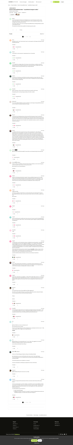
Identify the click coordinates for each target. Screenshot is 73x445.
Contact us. (17, 434)
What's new (57, 423)
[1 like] (15, 157)
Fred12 (13, 189)
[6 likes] (16, 109)
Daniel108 (13, 308)
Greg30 (13, 240)
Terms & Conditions (29, 415)
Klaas (13, 39)
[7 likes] (16, 84)
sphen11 (13, 75)
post (30, 290)
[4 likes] (16, 125)
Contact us (14, 428)
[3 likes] (16, 225)
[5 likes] (16, 96)
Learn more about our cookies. (54, 438)
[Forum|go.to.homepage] (13, 2)
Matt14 (13, 18)
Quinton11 (13, 287)
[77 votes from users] (18, 15)
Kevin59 (13, 62)
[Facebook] (60, 434)
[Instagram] (66, 434)
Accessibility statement (43, 415)
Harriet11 (13, 379)
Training (14, 425)
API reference (36, 427)
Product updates (36, 428)
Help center (15, 423)
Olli (12, 321)
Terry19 (13, 130)
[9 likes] (16, 71)
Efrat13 (13, 51)
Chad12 (13, 175)
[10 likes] (16, 57)
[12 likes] (16, 46)
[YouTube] (64, 434)
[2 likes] (16, 212)
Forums (35, 423)
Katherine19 (14, 101)
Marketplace (57, 425)
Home (9, 5)
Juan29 (13, 216)
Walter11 (13, 351)
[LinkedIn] (62, 434)
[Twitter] (59, 434)
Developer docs (36, 425)
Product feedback (14, 5)
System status (16, 427)
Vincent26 (13, 162)
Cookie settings (35, 415)
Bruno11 (13, 114)
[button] (56, 2)
